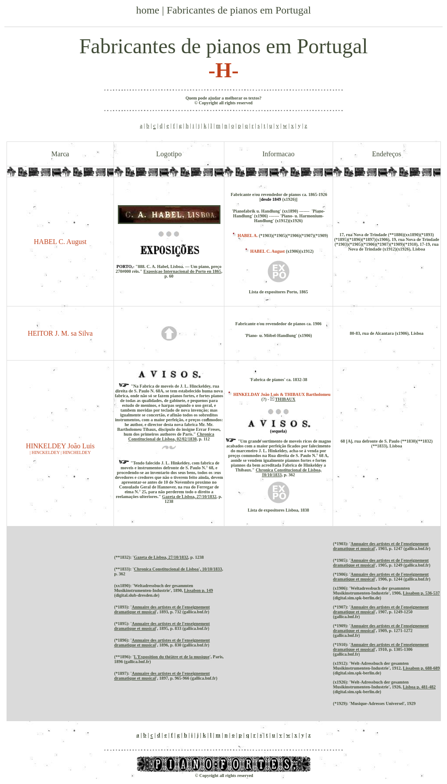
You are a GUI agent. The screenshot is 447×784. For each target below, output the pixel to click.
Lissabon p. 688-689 (421, 668)
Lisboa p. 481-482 (419, 686)
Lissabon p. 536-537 (421, 593)
